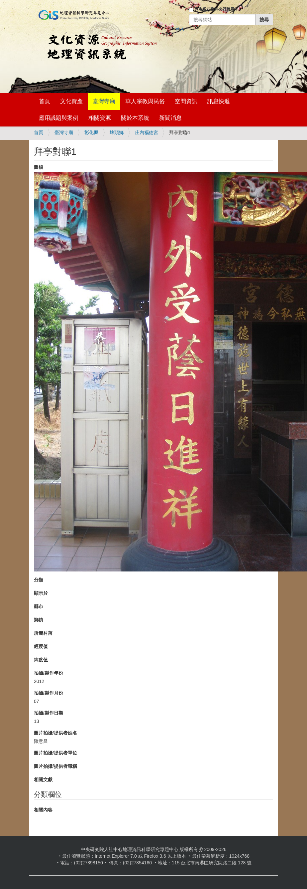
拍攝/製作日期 (48, 713)
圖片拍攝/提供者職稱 (55, 766)
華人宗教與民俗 (145, 101)
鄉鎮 (38, 619)
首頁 (44, 101)
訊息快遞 (218, 101)
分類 (38, 579)
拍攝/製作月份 (48, 693)
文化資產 (71, 101)
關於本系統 (135, 118)
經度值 (41, 646)
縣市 (38, 606)
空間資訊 (186, 101)
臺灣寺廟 (104, 101)
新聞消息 (170, 118)
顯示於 (41, 593)
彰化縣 (91, 132)
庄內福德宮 (146, 132)
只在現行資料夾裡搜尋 (215, 9)
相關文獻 (43, 779)
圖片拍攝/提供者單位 (55, 753)
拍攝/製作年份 (48, 673)
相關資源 (99, 118)
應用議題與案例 (58, 118)
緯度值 (41, 659)
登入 (179, 29)
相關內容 (43, 809)
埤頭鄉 (117, 132)
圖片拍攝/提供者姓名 (55, 733)
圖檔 (38, 167)
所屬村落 (43, 633)
